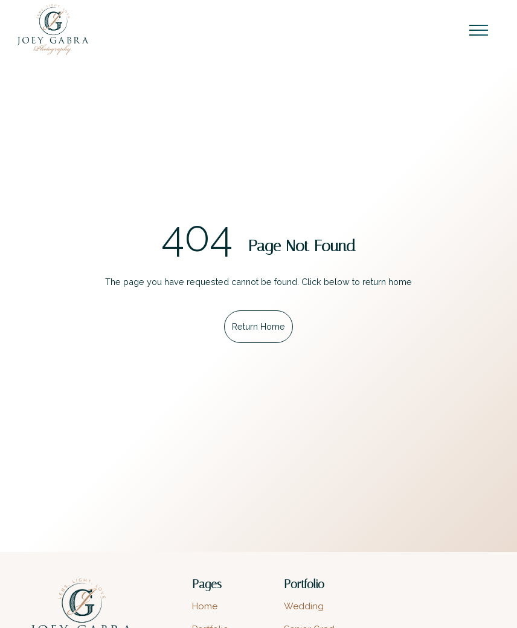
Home (204, 606)
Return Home (258, 326)
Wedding (304, 606)
